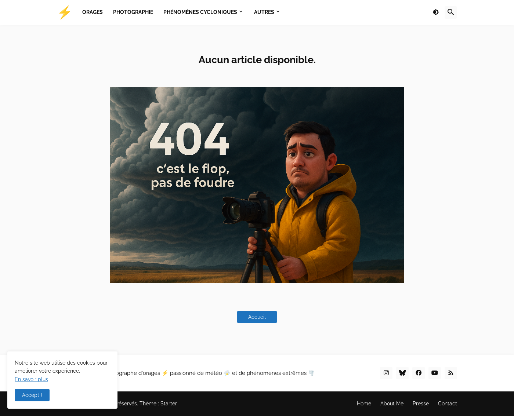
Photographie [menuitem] (133, 12)
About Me (391, 403)
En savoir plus (31, 379)
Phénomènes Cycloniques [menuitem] (200, 12)
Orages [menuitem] (92, 12)
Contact (447, 403)
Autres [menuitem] (264, 12)
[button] (436, 12)
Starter (168, 403)
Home (364, 403)
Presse (421, 403)
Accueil (257, 317)
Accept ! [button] (32, 395)
